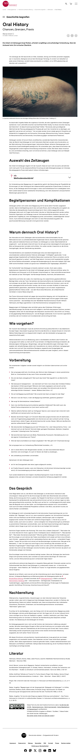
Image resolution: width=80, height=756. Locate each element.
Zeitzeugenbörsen (46, 578)
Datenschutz (22, 743)
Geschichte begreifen (40, 9)
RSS (45, 743)
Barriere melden (65, 743)
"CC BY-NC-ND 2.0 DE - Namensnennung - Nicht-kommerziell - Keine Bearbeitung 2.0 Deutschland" (48, 707)
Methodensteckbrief (23, 177)
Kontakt (50, 743)
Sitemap (30, 743)
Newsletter (38, 743)
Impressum (13, 743)
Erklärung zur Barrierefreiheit (40, 746)
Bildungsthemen (12, 9)
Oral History (58, 9)
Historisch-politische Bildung (26, 9)
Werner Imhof (8, 34)
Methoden (50, 9)
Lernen (4, 9)
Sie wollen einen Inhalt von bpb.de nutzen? (40, 715)
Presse (57, 743)
